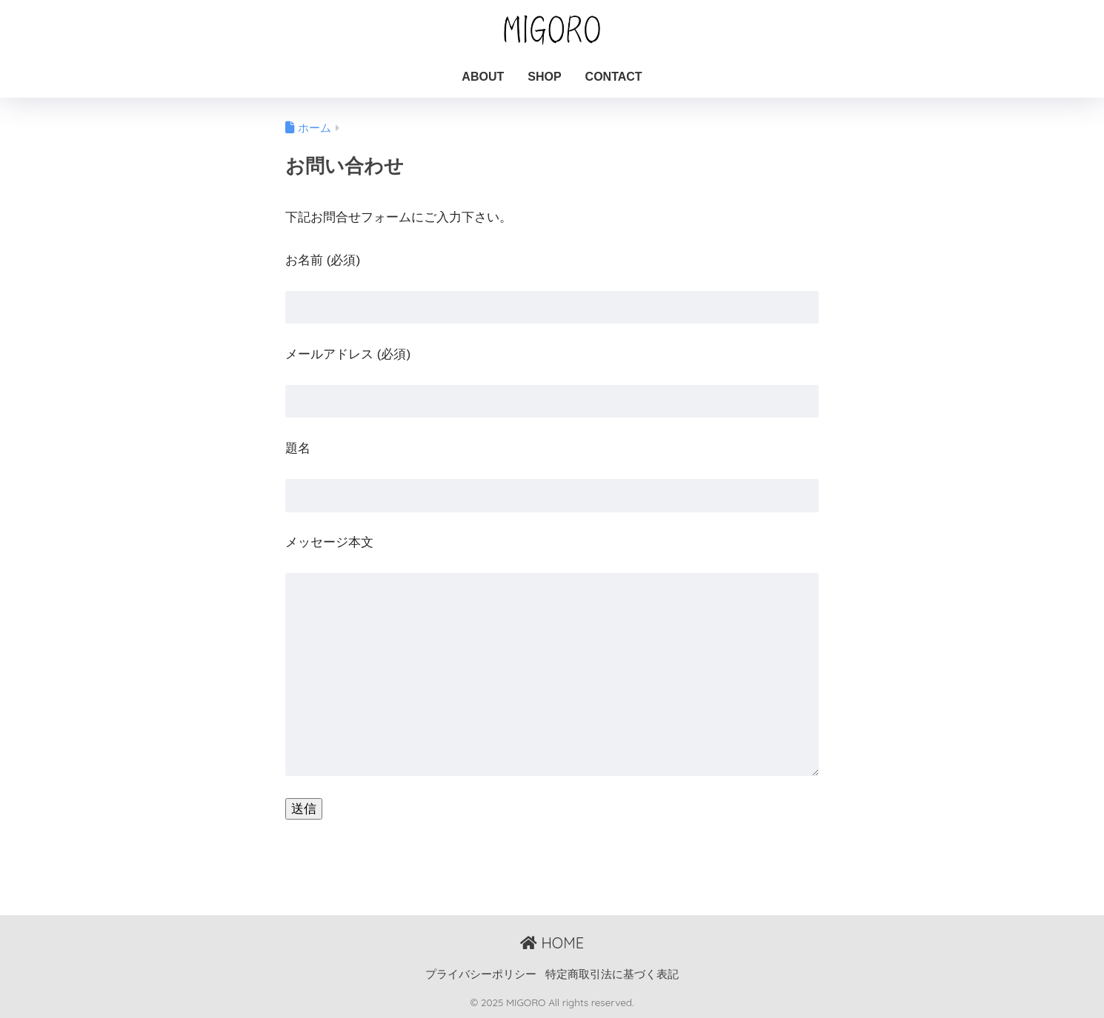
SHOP (544, 76)
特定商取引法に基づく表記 (612, 974)
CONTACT (613, 76)
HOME (552, 943)
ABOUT (483, 76)
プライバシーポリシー (480, 974)
